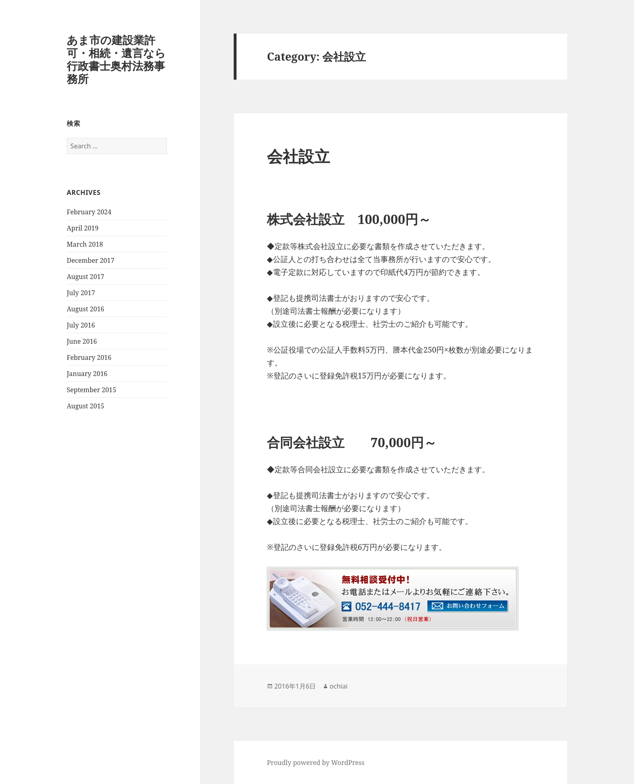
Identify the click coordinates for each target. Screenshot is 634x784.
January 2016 (87, 373)
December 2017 (90, 260)
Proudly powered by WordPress (315, 762)
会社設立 (298, 156)
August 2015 (85, 406)
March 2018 (85, 244)
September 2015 (91, 389)
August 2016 (85, 308)
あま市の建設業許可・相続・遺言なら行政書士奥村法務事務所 (116, 59)
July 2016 (81, 325)
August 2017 (85, 276)
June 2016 (82, 341)
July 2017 (81, 292)
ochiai (338, 686)
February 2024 (89, 211)
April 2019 (83, 228)
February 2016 (89, 357)
